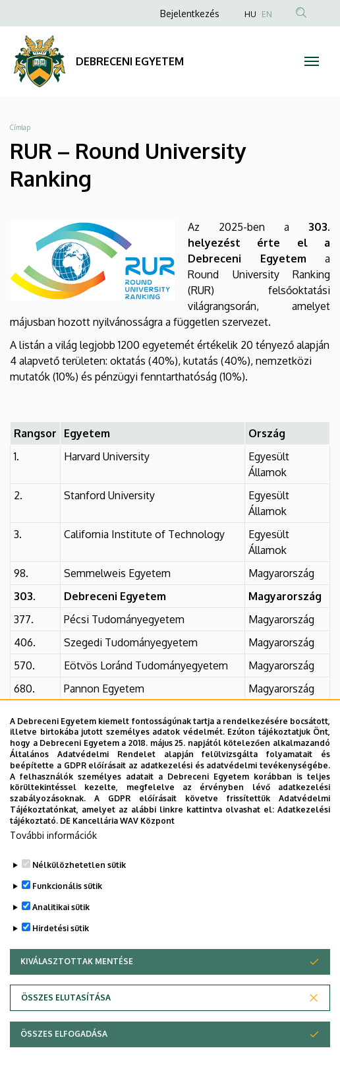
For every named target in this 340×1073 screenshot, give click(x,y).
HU (250, 14)
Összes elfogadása (63, 1054)
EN (267, 14)
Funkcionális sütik (67, 906)
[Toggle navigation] (311, 61)
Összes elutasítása (66, 1018)
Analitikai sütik (61, 927)
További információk (53, 855)
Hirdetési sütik (60, 948)
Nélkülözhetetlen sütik (79, 885)
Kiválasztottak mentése (76, 982)
